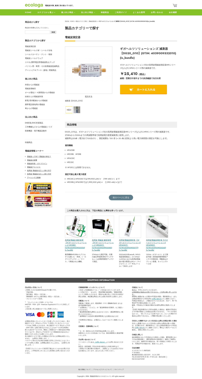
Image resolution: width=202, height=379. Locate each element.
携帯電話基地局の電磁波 (35, 104)
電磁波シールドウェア (34, 58)
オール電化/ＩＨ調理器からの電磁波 (40, 92)
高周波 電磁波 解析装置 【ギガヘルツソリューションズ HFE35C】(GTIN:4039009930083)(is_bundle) (103, 245)
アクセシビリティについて (102, 369)
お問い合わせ (157, 12)
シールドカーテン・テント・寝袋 (38, 54)
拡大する (88, 96)
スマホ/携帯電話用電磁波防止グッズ (40, 62)
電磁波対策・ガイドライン (37, 163)
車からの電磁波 (31, 108)
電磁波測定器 (30, 46)
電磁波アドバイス (33, 167)
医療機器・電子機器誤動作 (36, 131)
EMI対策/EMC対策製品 (34, 123)
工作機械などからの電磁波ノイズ (38, 127)
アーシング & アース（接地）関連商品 (40, 70)
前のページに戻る (121, 197)
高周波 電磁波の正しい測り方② (39, 174)
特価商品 (105, 12)
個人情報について (84, 369)
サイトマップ (119, 369)
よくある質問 (139, 12)
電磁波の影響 (32, 160)
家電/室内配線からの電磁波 (36, 100)
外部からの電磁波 (32, 84)
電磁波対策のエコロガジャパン (101, 376)
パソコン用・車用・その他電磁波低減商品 (42, 66)
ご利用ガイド (121, 12)
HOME (28, 12)
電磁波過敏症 (30, 88)
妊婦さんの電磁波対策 (34, 96)
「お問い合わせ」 (100, 342)
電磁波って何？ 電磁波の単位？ (39, 156)
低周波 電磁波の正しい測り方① (39, 170)
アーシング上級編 (33, 177)
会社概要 (173, 12)
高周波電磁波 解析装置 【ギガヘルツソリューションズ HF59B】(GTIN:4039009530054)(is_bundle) (76, 245)
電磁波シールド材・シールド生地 (38, 50)
